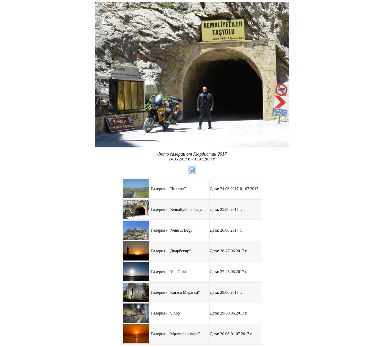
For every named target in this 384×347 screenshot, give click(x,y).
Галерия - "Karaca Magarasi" (175, 292)
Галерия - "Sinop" (166, 313)
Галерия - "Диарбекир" (171, 251)
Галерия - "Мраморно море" (175, 334)
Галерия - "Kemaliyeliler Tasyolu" (179, 209)
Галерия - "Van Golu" (169, 271)
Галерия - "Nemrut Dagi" (172, 230)
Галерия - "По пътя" (168, 189)
